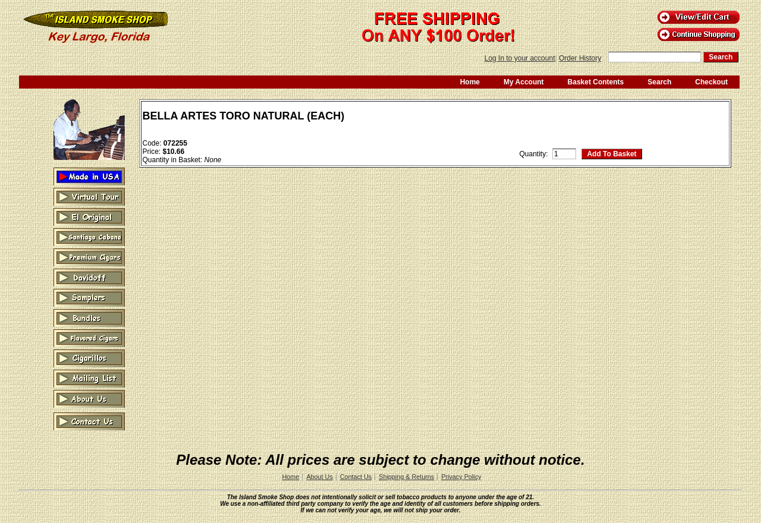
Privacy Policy (461, 476)
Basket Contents (596, 82)
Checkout (711, 82)
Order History (580, 58)
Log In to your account (520, 58)
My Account (524, 82)
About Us (319, 476)
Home (470, 82)
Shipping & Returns (406, 476)
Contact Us (356, 476)
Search (659, 82)
